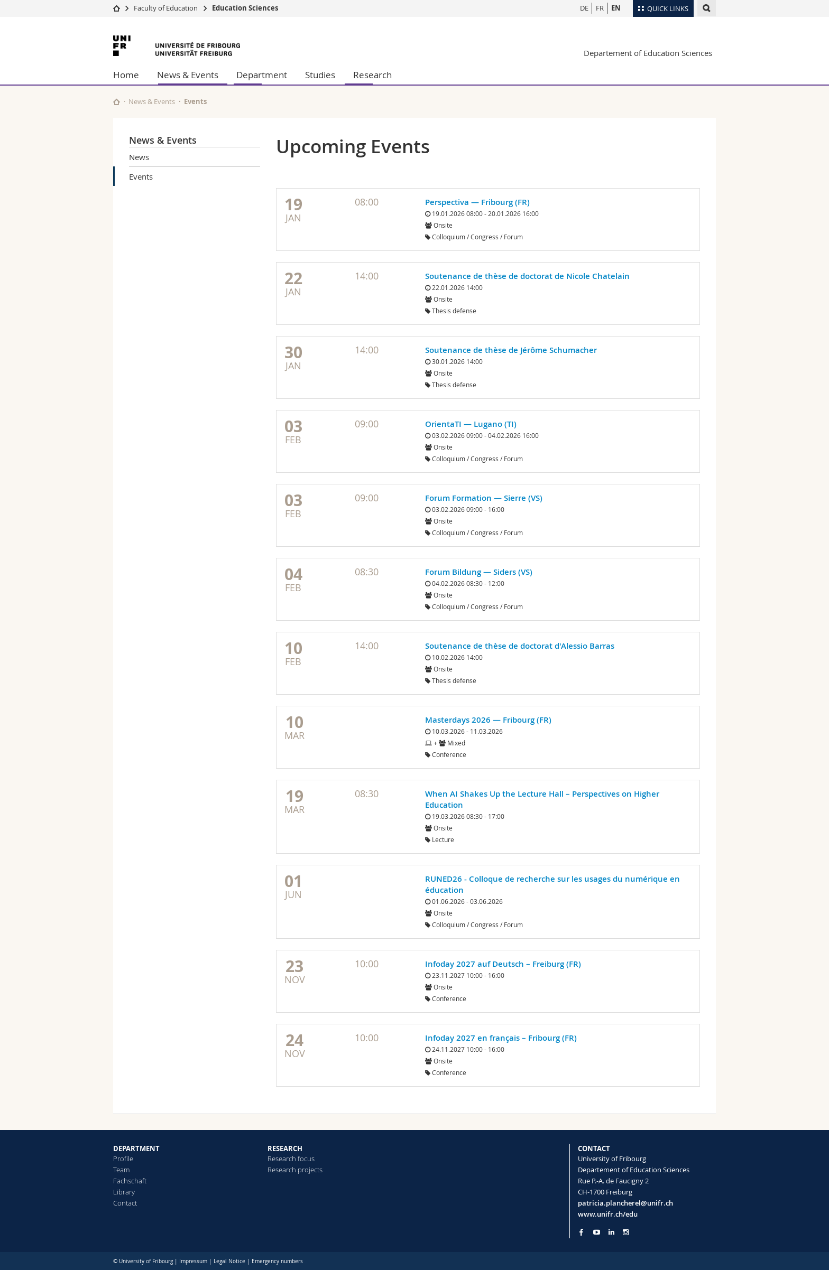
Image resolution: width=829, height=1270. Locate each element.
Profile (123, 1158)
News (139, 157)
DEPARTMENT (136, 1148)
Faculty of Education (166, 8)
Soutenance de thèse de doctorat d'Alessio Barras (519, 645)
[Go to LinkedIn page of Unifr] (611, 1232)
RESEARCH (285, 1148)
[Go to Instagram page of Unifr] (626, 1232)
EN (616, 8)
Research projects (295, 1169)
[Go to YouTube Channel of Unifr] (596, 1232)
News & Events (187, 75)
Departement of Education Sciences (648, 53)
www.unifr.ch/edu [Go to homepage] (608, 1214)
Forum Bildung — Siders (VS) (478, 571)
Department (261, 75)
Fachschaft (129, 1180)
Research (372, 75)
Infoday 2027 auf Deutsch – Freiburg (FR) (503, 963)
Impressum (193, 1261)
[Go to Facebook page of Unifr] (581, 1232)
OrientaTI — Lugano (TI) (471, 423)
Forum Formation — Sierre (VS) (483, 497)
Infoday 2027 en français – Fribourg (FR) (501, 1037)
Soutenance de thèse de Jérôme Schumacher (511, 350)
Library (124, 1192)
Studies (320, 75)
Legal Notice (229, 1261)
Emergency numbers (277, 1261)
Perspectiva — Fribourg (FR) (477, 202)
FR (600, 8)
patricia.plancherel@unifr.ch (625, 1203)
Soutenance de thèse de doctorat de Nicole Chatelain (527, 276)
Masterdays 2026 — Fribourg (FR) (488, 719)
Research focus (291, 1158)
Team (121, 1169)
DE (584, 8)
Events (141, 176)
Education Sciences (245, 8)
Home (126, 75)
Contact (125, 1203)
